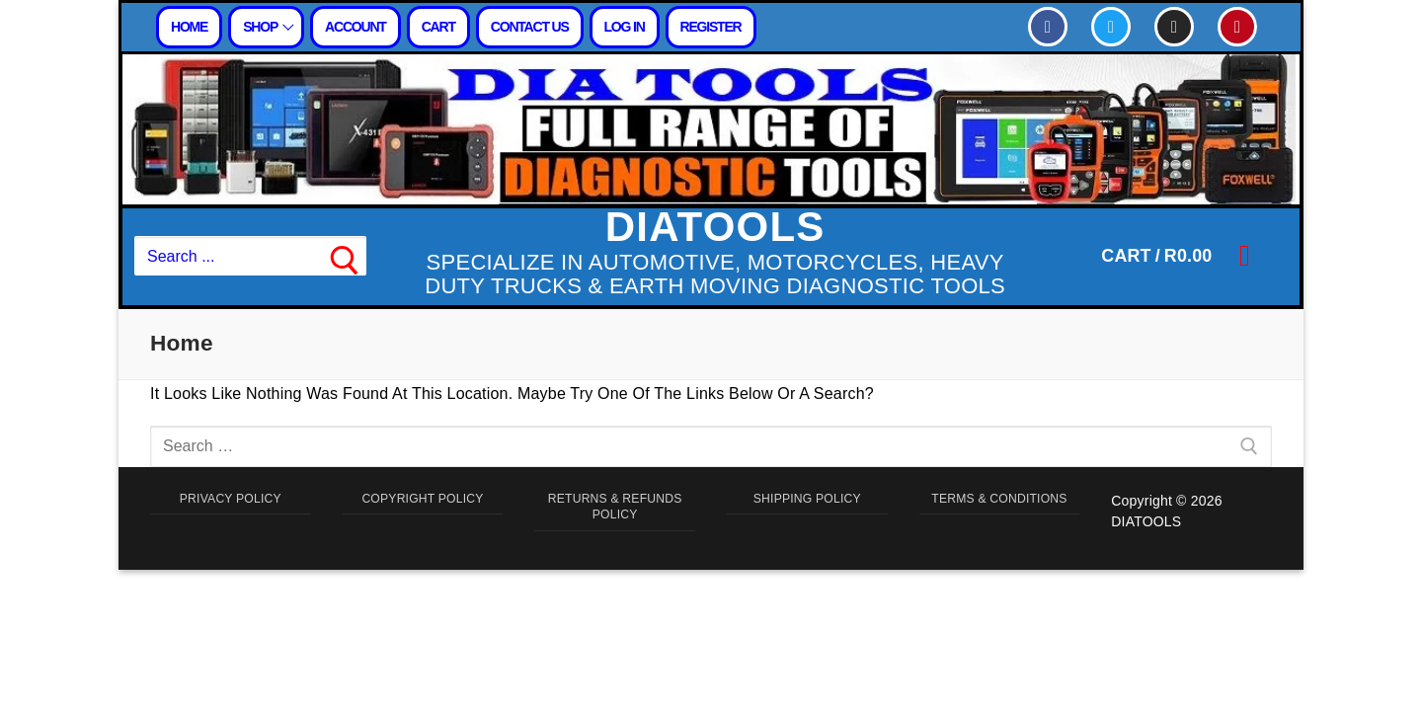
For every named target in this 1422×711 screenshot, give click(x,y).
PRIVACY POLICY (230, 501)
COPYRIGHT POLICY (422, 501)
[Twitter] (1111, 26)
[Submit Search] (344, 256)
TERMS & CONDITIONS (999, 511)
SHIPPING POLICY (807, 501)
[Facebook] (1047, 26)
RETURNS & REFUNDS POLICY (614, 511)
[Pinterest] (1237, 26)
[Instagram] (1174, 26)
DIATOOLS (715, 227)
